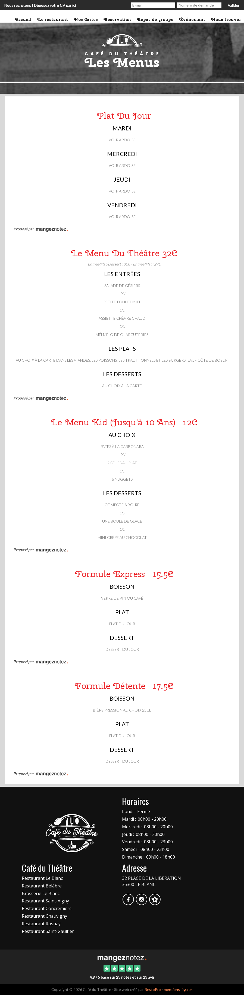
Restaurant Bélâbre (42, 886)
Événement (192, 19)
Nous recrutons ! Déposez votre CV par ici (40, 5)
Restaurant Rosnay (41, 924)
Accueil (23, 19)
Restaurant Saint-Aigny (45, 901)
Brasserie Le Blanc (41, 893)
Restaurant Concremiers (46, 908)
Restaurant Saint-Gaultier (48, 931)
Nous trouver (226, 19)
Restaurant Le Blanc (42, 878)
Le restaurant (52, 19)
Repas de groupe (155, 19)
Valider (233, 5)
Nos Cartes (86, 19)
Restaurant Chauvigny (44, 916)
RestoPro (153, 989)
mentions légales (178, 989)
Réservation (117, 19)
